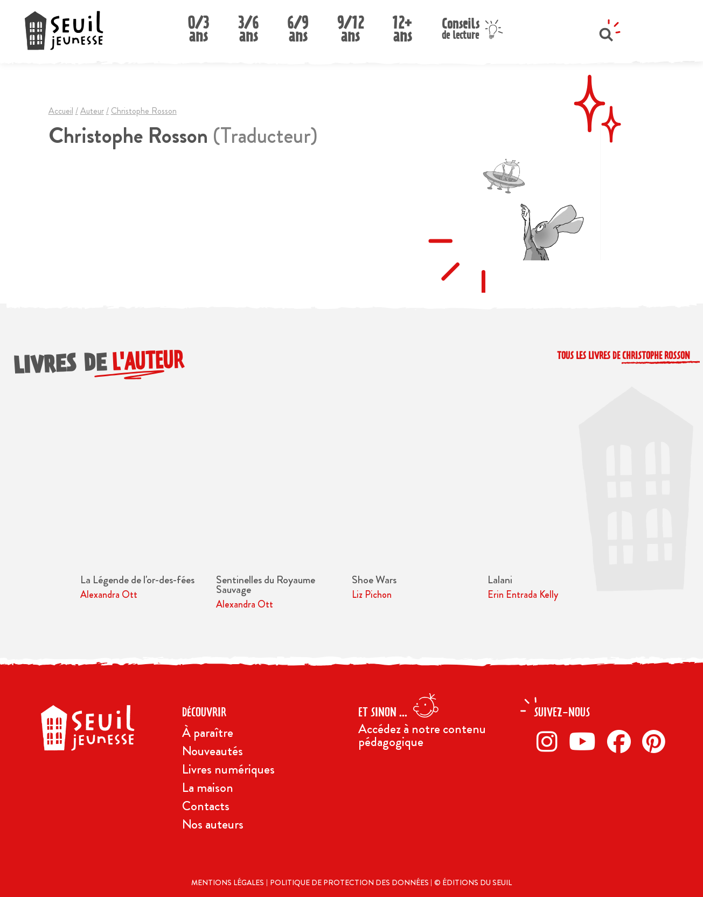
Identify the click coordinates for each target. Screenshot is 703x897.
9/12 (350, 26)
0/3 (198, 26)
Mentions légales (227, 882)
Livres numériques (228, 769)
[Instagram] (550, 741)
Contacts (205, 806)
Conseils (460, 27)
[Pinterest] (656, 741)
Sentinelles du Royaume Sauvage (265, 584)
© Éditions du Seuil (473, 882)
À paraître (207, 732)
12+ (402, 26)
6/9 (297, 26)
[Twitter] (585, 741)
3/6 (248, 26)
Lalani (500, 580)
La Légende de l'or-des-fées (137, 580)
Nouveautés (212, 751)
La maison (207, 787)
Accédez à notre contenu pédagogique (422, 735)
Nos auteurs (212, 824)
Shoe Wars (374, 580)
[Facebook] (621, 741)
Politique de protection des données (350, 882)
